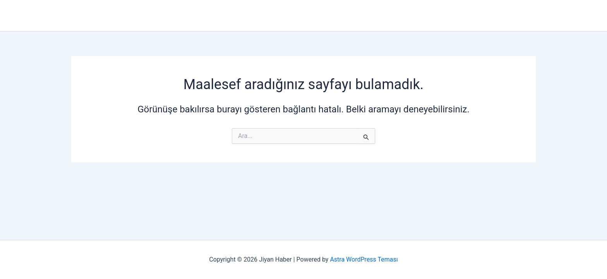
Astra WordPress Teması (364, 259)
